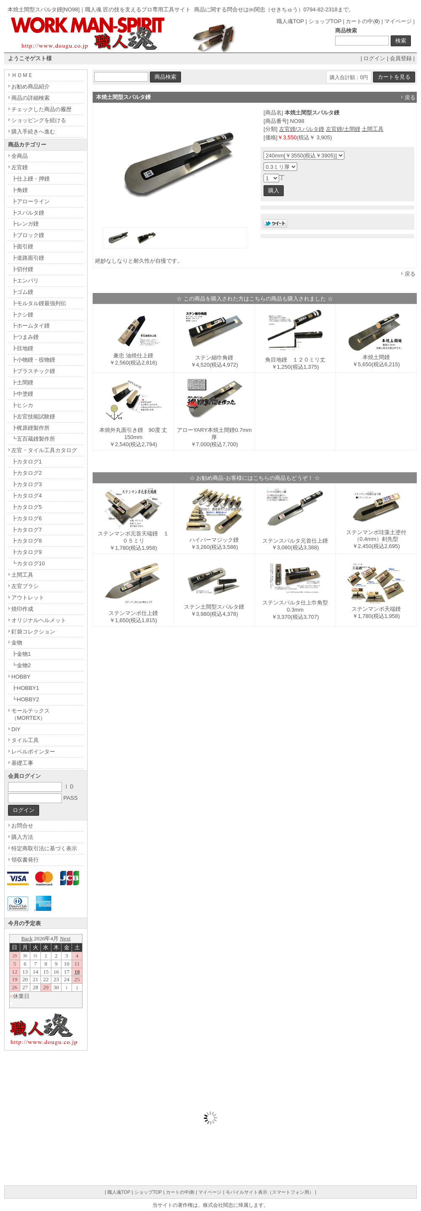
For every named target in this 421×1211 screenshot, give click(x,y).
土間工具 (373, 129)
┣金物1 (21, 654)
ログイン (374, 58)
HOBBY (21, 676)
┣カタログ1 (26, 461)
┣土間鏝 (22, 382)
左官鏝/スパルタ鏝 (302, 129)
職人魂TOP (290, 21)
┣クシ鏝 (22, 314)
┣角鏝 (19, 190)
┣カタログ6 (26, 518)
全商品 (19, 156)
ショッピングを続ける (38, 120)
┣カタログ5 (26, 507)
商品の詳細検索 (30, 98)
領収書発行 (25, 860)
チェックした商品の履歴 (41, 109)
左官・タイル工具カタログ (44, 450)
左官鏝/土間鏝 (343, 129)
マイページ (398, 21)
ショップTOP (325, 21)
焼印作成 (22, 609)
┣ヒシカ (22, 405)
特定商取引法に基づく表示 (44, 848)
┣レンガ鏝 (25, 224)
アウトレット (27, 597)
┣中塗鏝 (22, 394)
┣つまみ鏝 (25, 337)
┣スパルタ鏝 (27, 213)
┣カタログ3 (26, 484)
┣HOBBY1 (25, 688)
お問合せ (22, 825)
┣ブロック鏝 (27, 235)
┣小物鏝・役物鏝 (33, 360)
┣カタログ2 (26, 473)
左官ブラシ (25, 586)
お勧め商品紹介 (30, 86)
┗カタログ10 (28, 563)
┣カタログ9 (26, 552)
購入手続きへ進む (33, 131)
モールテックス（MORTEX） (30, 714)
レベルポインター (33, 751)
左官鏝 (19, 167)
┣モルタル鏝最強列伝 (38, 303)
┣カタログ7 (26, 530)
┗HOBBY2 (25, 699)
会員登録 (401, 58)
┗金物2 (21, 665)
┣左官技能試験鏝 (33, 416)
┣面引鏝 (22, 246)
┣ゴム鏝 (22, 292)
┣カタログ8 (26, 541)
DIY (16, 729)
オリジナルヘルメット (38, 620)
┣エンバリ (25, 280)
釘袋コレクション (33, 631)
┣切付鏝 (22, 269)
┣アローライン (30, 201)
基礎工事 (22, 763)
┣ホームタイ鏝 (30, 325)
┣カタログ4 (26, 495)
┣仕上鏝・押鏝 (30, 179)
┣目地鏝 (22, 348)
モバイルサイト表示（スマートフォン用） (270, 1192)
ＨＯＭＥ (22, 75)
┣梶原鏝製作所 (30, 428)
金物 (16, 642)
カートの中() (363, 21)
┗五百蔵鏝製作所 (33, 439)
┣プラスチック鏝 (33, 371)
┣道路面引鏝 (27, 258)
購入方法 (22, 837)
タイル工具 (25, 740)
